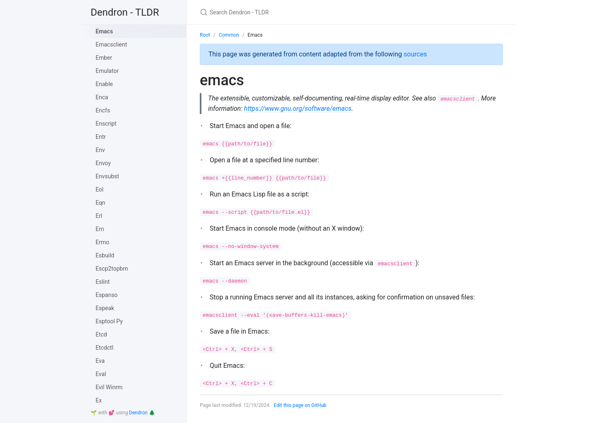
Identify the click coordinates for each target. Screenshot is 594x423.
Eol (99, 189)
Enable (104, 84)
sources (415, 54)
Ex (99, 400)
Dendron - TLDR (125, 12)
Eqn (100, 202)
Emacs (104, 31)
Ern (100, 229)
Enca (102, 97)
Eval (101, 374)
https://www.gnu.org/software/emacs (314, 108)
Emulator (107, 71)
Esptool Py (109, 321)
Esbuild (105, 255)
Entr (101, 136)
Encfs (103, 110)
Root (205, 35)
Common (229, 35)
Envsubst (107, 176)
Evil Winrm (109, 387)
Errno (102, 242)
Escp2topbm (112, 268)
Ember (104, 57)
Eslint (103, 281)
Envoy (103, 163)
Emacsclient (111, 44)
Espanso (107, 295)
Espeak (105, 308)
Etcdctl (104, 347)
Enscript (106, 123)
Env (100, 150)
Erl (99, 216)
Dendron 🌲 (142, 413)
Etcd (101, 334)
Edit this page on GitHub (300, 405)
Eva (100, 361)
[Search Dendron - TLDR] (297, 12)
